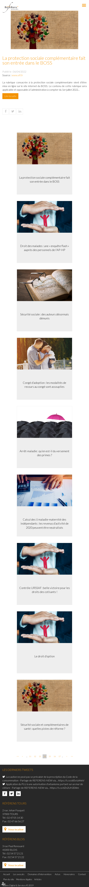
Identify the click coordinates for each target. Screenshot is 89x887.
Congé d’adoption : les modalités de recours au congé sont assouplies (44, 385)
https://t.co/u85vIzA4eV (71, 780)
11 (30, 756)
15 (50, 756)
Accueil (6, 874)
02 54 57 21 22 (16, 857)
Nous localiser (16, 829)
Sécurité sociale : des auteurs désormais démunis (44, 316)
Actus (57, 874)
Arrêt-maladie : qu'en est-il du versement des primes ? (44, 453)
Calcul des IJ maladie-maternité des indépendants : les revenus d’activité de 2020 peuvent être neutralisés (45, 523)
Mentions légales (24, 879)
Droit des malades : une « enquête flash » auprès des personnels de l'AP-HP (44, 248)
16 (55, 756)
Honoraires (69, 874)
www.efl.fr (17, 75)
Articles (37, 879)
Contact (82, 874)
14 (45, 756)
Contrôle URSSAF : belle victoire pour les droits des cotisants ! (44, 590)
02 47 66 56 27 (16, 821)
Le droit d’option (44, 656)
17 (59, 756)
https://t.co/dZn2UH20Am (64, 787)
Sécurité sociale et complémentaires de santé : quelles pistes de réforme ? (45, 726)
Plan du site (8, 879)
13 (40, 756)
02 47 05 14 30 (15, 817)
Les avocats (18, 874)
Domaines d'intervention (39, 874)
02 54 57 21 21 (15, 853)
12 (35, 756)
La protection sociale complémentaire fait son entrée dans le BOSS (44, 179)
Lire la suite (10, 95)
